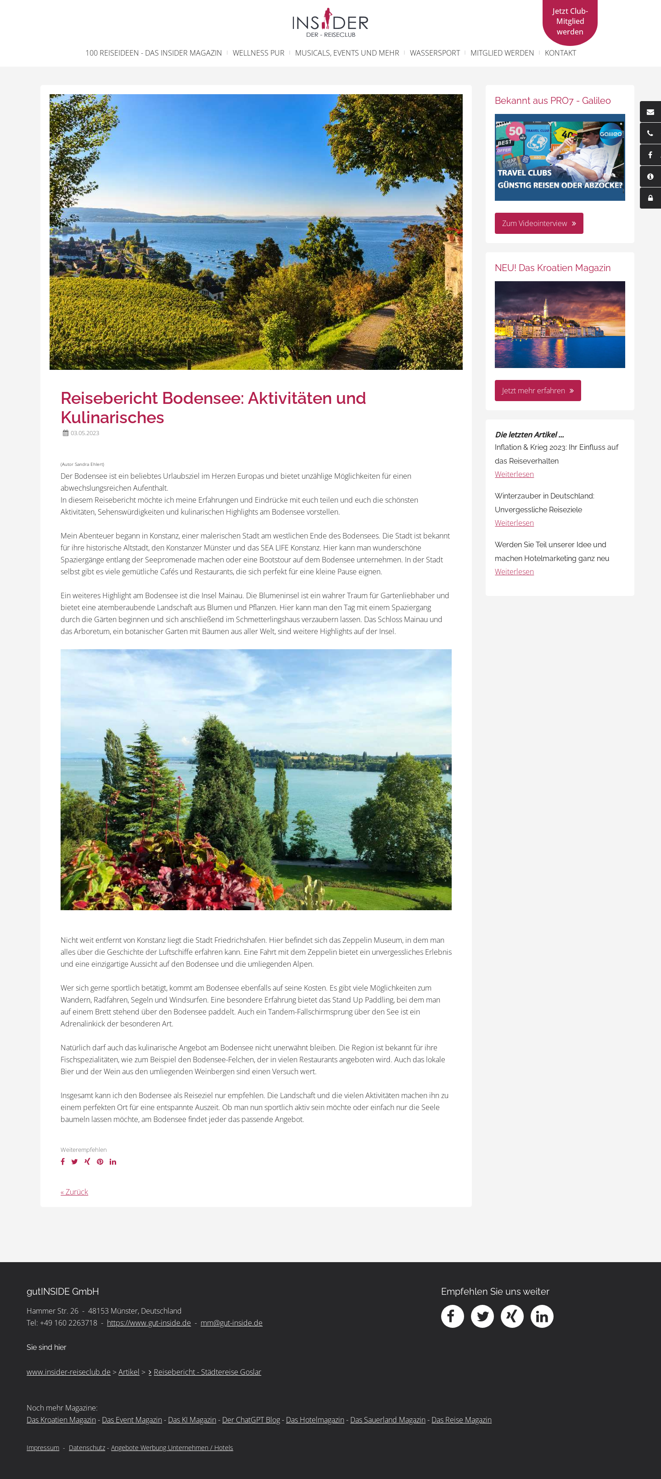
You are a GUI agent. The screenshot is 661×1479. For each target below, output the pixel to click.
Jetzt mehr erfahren (533, 390)
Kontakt (560, 53)
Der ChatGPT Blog (251, 1420)
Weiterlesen (514, 474)
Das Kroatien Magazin (61, 1420)
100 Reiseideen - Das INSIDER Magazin (153, 53)
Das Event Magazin (132, 1420)
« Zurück (74, 1192)
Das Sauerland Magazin (388, 1420)
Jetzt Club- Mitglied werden (570, 21)
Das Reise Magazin (461, 1420)
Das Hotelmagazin (315, 1420)
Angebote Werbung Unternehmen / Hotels (172, 1447)
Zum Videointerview (534, 223)
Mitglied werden (502, 53)
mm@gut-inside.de (232, 1323)
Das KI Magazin (192, 1420)
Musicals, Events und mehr (347, 53)
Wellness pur (259, 53)
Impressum (43, 1447)
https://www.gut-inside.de (149, 1323)
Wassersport (435, 53)
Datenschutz (87, 1447)
